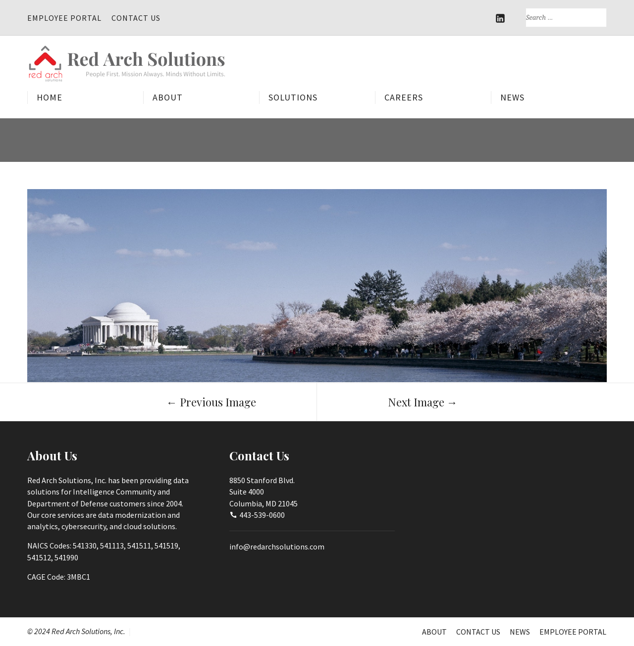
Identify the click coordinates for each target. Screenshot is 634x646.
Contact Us (135, 18)
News (512, 97)
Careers (403, 97)
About (168, 97)
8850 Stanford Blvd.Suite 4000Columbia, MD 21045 (263, 491)
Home (49, 97)
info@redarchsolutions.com (276, 546)
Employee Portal (64, 18)
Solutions (292, 97)
